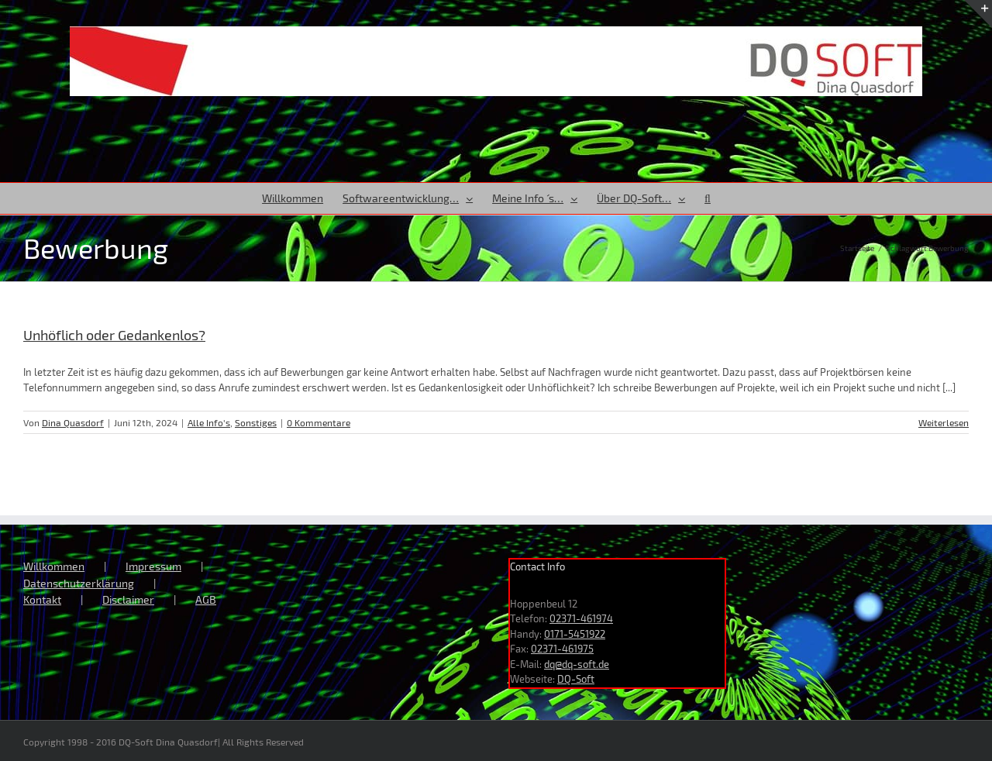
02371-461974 (581, 618)
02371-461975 (562, 648)
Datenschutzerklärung (78, 583)
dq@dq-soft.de (576, 664)
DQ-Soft (575, 679)
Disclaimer (128, 599)
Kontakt (42, 599)
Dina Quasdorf (73, 422)
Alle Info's (209, 422)
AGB (205, 599)
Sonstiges (256, 422)
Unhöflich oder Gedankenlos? (114, 334)
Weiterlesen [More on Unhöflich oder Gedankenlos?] (943, 422)
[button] (707, 198)
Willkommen (53, 566)
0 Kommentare (318, 422)
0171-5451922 (574, 634)
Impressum (153, 566)
